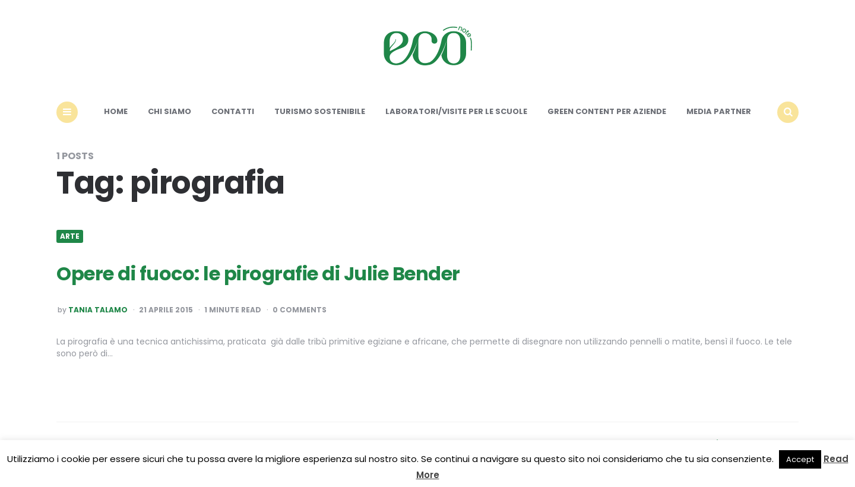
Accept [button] (800, 459)
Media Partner (718, 111)
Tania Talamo (98, 310)
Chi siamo (169, 111)
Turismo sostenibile (319, 111)
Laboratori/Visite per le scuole (456, 111)
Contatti (232, 111)
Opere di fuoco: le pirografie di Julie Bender (258, 273)
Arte (70, 236)
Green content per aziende (606, 111)
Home (116, 111)
